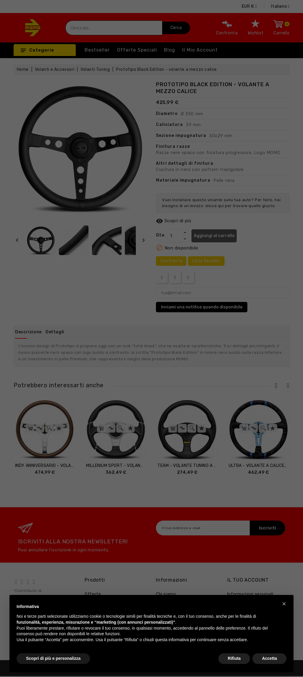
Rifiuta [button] (234, 658)
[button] (284, 604)
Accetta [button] (269, 658)
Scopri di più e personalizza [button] (53, 658)
